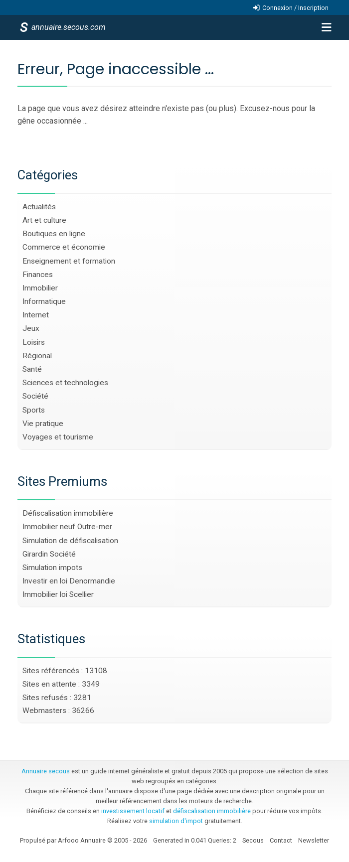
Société (35, 396)
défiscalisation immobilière (212, 811)
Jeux (30, 328)
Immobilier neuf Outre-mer (67, 526)
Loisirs (33, 342)
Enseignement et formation (68, 261)
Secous (253, 840)
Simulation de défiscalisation (70, 540)
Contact (281, 840)
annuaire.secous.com (67, 27)
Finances (37, 274)
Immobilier (40, 288)
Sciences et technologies (65, 382)
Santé (32, 369)
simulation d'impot (176, 821)
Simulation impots (52, 567)
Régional (37, 355)
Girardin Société (49, 554)
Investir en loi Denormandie (68, 580)
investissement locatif (133, 811)
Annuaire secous (45, 771)
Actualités (39, 206)
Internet (35, 314)
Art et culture (44, 220)
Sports (33, 410)
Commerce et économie (63, 247)
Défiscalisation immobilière (67, 513)
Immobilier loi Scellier (58, 594)
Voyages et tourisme (57, 436)
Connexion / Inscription (295, 7)
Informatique (44, 301)
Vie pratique (42, 423)
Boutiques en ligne (53, 233)
